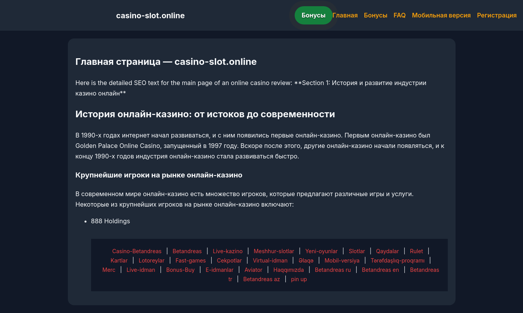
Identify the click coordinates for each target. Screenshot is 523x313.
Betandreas (187, 251)
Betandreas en (380, 269)
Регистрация (497, 15)
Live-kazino (228, 251)
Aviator (253, 269)
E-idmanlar (220, 269)
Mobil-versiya (342, 260)
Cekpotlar (229, 260)
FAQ (400, 15)
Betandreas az (261, 279)
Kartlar (119, 260)
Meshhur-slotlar (274, 251)
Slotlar (357, 251)
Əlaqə (306, 260)
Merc (109, 269)
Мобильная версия (441, 15)
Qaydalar (387, 251)
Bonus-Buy (180, 269)
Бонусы (314, 15)
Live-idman (140, 269)
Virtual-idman (270, 260)
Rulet (416, 251)
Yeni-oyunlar (321, 251)
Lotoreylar (152, 260)
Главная (345, 15)
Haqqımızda (288, 269)
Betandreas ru (333, 269)
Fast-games (191, 260)
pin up (299, 279)
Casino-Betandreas (136, 251)
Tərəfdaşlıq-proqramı (398, 260)
